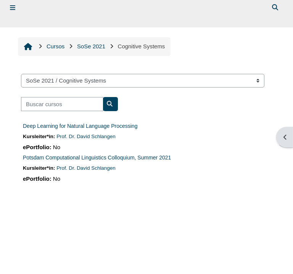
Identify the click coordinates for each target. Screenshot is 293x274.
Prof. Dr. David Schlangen (86, 136)
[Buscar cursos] (62, 104)
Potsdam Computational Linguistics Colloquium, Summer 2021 (97, 158)
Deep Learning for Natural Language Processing (80, 126)
